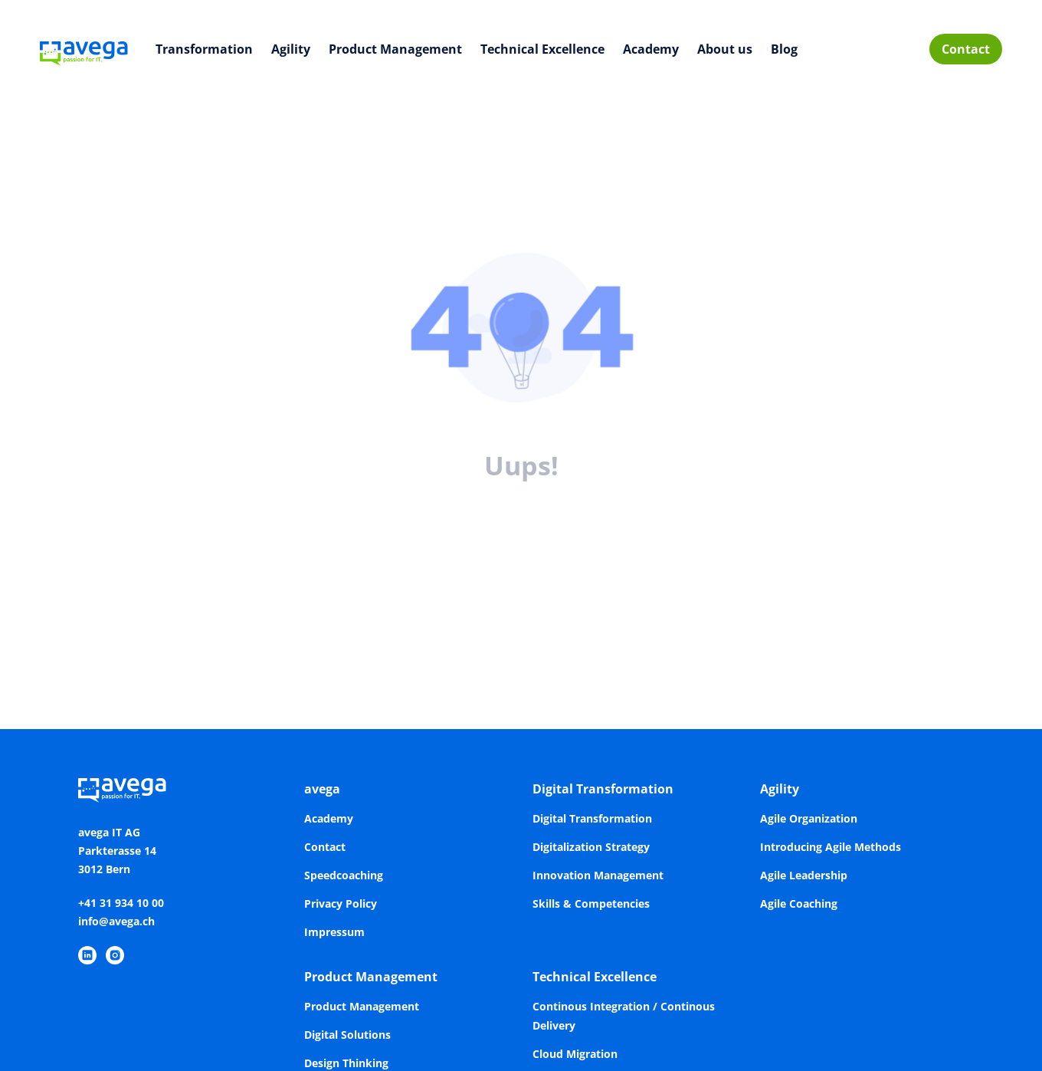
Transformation (204, 49)
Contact (966, 49)
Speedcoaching (343, 875)
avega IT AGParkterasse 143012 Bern (117, 850)
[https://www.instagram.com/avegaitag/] (115, 955)
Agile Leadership (803, 875)
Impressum (334, 932)
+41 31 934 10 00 (121, 902)
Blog (784, 49)
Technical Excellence (542, 49)
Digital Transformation (602, 788)
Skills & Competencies (591, 903)
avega (322, 788)
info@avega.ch (116, 921)
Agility (290, 49)
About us (724, 49)
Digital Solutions (347, 1034)
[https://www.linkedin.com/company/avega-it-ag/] (87, 955)
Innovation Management (598, 875)
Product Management (395, 49)
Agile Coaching (798, 903)
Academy (651, 49)
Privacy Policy (340, 903)
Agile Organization (808, 818)
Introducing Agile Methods (830, 846)
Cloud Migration (575, 1053)
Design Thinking (346, 1063)
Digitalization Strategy (591, 846)
